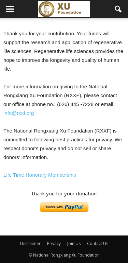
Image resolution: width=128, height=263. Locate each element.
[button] (118, 9)
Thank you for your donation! (64, 193)
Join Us (74, 243)
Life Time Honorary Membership (39, 175)
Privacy (54, 243)
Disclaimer (30, 243)
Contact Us (97, 243)
